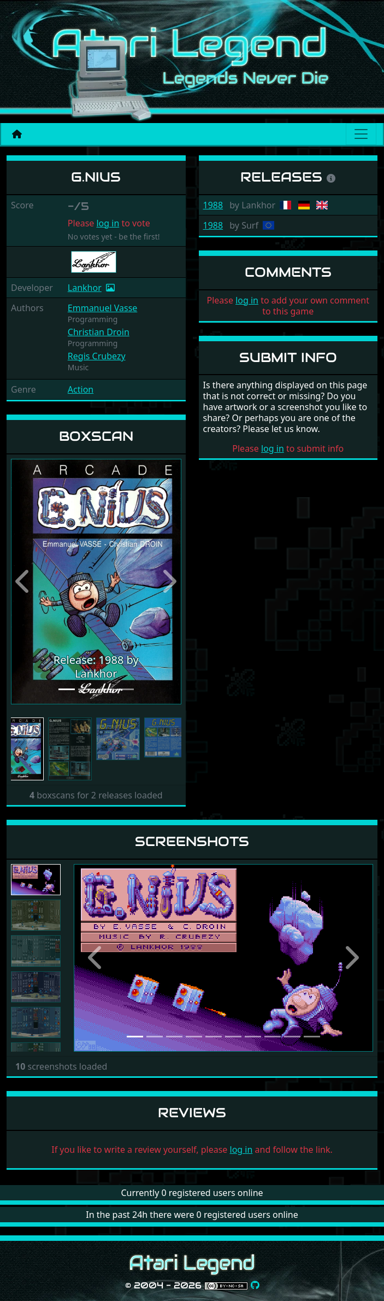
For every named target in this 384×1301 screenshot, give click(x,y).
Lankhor (85, 288)
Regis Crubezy (97, 356)
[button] (24, 582)
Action (80, 389)
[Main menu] (361, 134)
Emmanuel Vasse (103, 308)
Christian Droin (98, 332)
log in (107, 223)
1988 (213, 205)
